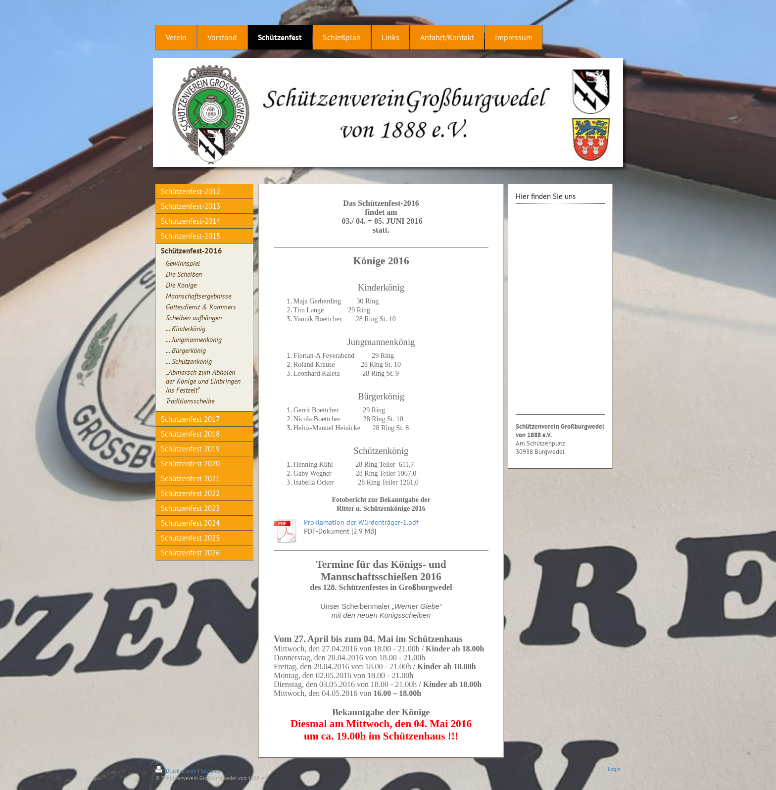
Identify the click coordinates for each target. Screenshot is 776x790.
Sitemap (210, 770)
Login (614, 769)
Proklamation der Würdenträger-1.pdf (361, 522)
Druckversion (176, 770)
